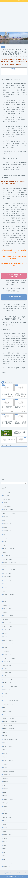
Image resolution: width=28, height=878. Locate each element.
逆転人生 (5, 845)
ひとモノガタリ (7, 580)
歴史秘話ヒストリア (8, 799)
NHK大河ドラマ (7, 524)
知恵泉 (4, 824)
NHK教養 (5, 527)
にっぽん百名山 (7, 573)
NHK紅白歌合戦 (7, 531)
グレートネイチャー (8, 623)
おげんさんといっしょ (8, 548)
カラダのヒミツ (7, 605)
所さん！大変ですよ (8, 760)
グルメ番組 (6, 619)
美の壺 (4, 831)
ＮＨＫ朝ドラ (6, 866)
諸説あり (5, 842)
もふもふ (5, 591)
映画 (4, 785)
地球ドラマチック (7, 746)
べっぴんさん (6, 587)
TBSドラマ (5, 538)
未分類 (4, 792)
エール (4, 601)
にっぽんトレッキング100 (9, 570)
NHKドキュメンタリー (8, 509)
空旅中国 (5, 827)
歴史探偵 (5, 796)
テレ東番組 (6, 651)
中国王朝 (5, 732)
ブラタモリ (6, 693)
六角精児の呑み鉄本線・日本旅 (11, 739)
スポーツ (5, 637)
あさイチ (5, 545)
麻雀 (4, 859)
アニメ (4, 598)
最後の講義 (6, 789)
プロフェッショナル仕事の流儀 (11, 700)
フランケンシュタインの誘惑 (10, 686)
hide (16, 68)
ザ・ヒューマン (7, 630)
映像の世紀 (6, 782)
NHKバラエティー (7, 520)
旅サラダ (5, 767)
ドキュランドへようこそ (9, 658)
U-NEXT (5, 541)
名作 (4, 743)
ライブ (4, 707)
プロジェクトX (6, 697)
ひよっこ (5, 584)
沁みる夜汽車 (6, 803)
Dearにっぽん (6, 499)
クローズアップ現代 (8, 615)
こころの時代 (6, 555)
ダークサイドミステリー (9, 644)
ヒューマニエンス (7, 679)
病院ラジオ (6, 813)
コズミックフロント (8, 626)
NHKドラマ (5, 517)
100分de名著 (6, 492)
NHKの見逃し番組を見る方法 (14, 297)
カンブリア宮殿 (7, 608)
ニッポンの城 (6, 661)
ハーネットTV (6, 676)
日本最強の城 (6, 774)
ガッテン (3, 46)
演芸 (4, 810)
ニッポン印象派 (7, 665)
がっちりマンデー (7, 552)
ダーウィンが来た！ (8, 640)
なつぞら (5, 566)
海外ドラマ (6, 806)
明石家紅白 (6, 778)
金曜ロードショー (7, 849)
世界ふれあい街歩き (8, 725)
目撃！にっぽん (7, 817)
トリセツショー (7, 654)
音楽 (4, 856)
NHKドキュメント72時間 (9, 513)
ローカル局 (6, 714)
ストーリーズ (6, 633)
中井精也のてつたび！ (8, 729)
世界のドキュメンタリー (9, 718)
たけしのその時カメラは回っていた (12, 562)
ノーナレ (5, 668)
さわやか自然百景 (7, 559)
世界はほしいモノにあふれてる (11, 721)
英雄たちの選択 (7, 835)
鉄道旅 (4, 852)
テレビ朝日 (6, 647)
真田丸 (4, 820)
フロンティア (6, 690)
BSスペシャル (6, 495)
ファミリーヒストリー (8, 683)
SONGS (5, 534)
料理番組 (5, 764)
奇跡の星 (5, 753)
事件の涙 (5, 736)
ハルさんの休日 (7, 672)
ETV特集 (5, 502)
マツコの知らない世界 (8, 704)
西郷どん (5, 838)
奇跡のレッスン (7, 750)
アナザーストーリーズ (8, 594)
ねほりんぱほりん (7, 577)
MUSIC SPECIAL (7, 506)
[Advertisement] (14, 17)
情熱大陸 (5, 757)
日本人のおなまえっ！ (8, 771)
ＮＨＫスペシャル (7, 863)
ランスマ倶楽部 (7, 711)
